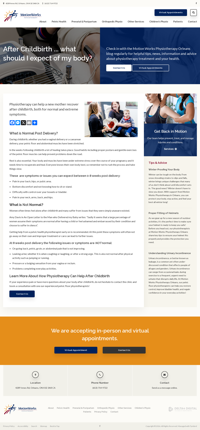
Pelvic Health (59, 21)
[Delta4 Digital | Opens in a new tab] (183, 411)
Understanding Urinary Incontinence (170, 253)
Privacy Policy (100, 412)
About (42, 21)
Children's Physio (158, 21)
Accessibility (23, 426)
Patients (178, 21)
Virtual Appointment (78, 350)
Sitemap (43, 426)
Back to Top (54, 426)
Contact (192, 21)
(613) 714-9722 (51, 3)
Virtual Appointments (171, 12)
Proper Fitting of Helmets (164, 213)
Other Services (136, 21)
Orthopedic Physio (112, 21)
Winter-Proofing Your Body (164, 169)
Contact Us (119, 68)
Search (193, 12)
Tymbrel (193, 426)
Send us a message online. (164, 387)
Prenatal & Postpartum (84, 21)
